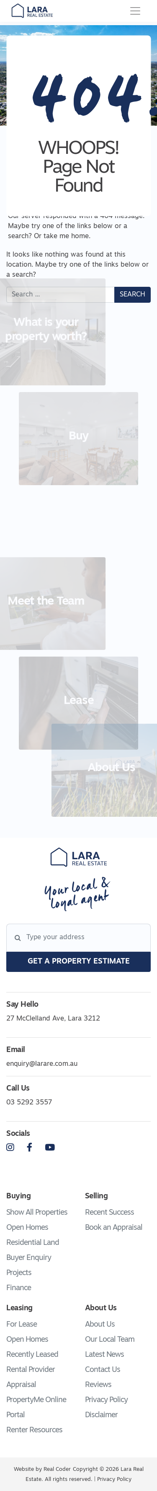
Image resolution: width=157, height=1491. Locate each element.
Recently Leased (32, 1355)
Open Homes (27, 1228)
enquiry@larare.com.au (41, 1064)
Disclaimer (101, 1415)
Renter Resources (34, 1430)
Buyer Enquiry (28, 1258)
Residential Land (32, 1243)
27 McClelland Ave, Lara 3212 (53, 1019)
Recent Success (109, 1213)
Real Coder (57, 1469)
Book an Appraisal (113, 1228)
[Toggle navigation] (135, 11)
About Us (100, 1325)
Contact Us (102, 1370)
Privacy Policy (106, 1400)
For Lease (21, 1325)
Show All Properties (36, 1213)
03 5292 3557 (29, 1102)
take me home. (67, 236)
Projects (18, 1273)
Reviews (98, 1385)
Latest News (104, 1355)
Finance (18, 1288)
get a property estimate (79, 962)
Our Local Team (109, 1340)
